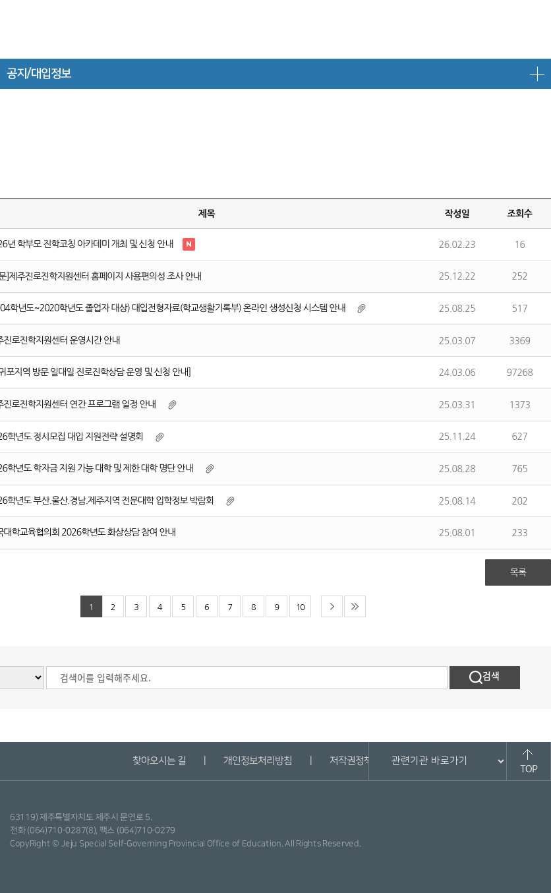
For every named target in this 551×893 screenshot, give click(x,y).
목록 (518, 572)
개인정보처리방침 (257, 761)
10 (300, 607)
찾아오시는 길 (158, 761)
